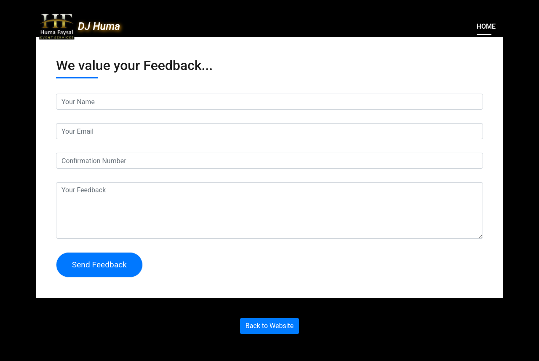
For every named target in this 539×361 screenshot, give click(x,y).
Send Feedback (99, 264)
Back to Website (269, 326)
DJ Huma (99, 26)
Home (486, 26)
